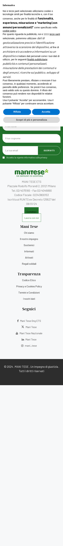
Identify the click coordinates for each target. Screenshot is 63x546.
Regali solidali (29, 263)
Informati (29, 251)
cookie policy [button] (9, 30)
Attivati (29, 257)
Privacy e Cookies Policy (29, 286)
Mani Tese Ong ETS (29, 320)
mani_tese (29, 345)
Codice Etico (29, 280)
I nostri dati (29, 298)
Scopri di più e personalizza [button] (31, 119)
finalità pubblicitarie (37, 59)
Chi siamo (29, 232)
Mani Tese (29, 327)
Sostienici (29, 245)
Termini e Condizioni (29, 292)
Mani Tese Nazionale (29, 333)
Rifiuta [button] (17, 111)
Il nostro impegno (29, 238)
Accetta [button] (46, 111)
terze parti (55, 34)
